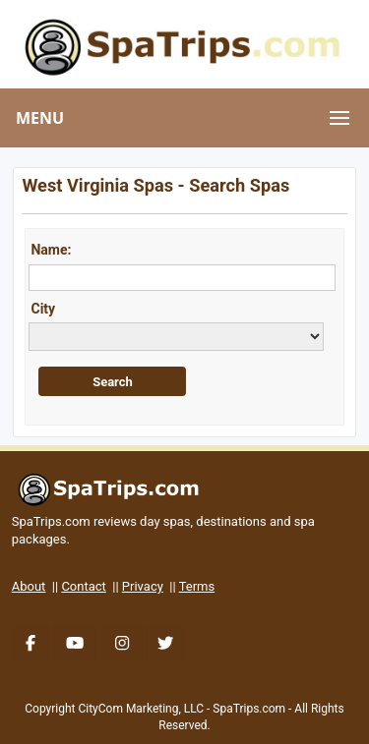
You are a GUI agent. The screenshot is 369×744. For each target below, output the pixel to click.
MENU (40, 118)
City (43, 308)
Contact (83, 586)
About (29, 586)
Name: (51, 250)
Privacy (142, 586)
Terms (197, 586)
